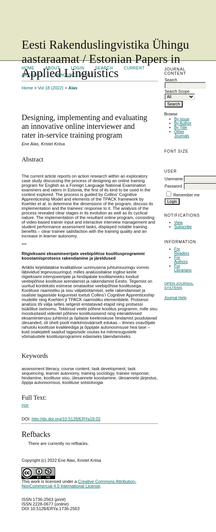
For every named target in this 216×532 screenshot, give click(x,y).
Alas (72, 88)
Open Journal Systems (179, 285)
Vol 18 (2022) (51, 88)
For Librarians (183, 268)
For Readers (181, 251)
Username (174, 179)
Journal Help (175, 298)
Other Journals (181, 134)
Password (173, 186)
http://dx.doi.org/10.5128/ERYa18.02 (66, 419)
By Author (182, 123)
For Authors (181, 259)
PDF (25, 405)
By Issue (182, 119)
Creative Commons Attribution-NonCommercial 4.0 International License (78, 483)
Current (134, 68)
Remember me (186, 195)
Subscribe (183, 227)
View (178, 223)
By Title (180, 127)
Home (27, 88)
